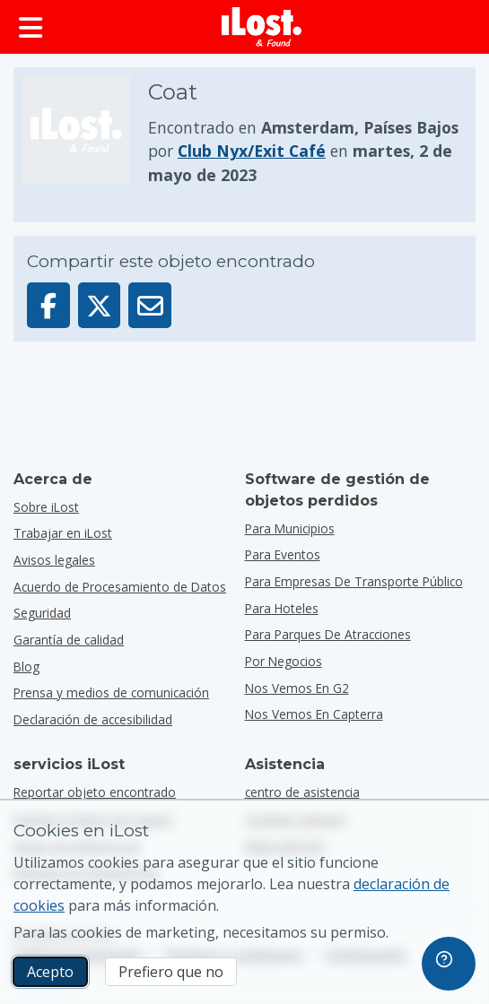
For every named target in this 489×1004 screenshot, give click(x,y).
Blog (26, 666)
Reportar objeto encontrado (94, 792)
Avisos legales (54, 559)
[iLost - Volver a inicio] (262, 27)
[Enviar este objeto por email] (149, 305)
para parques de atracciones (328, 634)
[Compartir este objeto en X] (99, 305)
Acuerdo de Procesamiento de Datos (119, 586)
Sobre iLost (46, 506)
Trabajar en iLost (62, 532)
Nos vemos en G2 (297, 688)
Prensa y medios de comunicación (111, 692)
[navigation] (449, 964)
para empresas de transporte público (354, 581)
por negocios (283, 661)
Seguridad (42, 612)
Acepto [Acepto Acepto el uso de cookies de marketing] (50, 972)
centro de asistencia (302, 792)
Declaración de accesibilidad (92, 719)
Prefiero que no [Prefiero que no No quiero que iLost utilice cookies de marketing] (170, 972)
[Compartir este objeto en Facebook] (48, 305)
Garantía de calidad (68, 639)
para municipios (290, 528)
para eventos (282, 554)
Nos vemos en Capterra (314, 714)
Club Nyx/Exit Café (252, 150)
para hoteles (282, 608)
